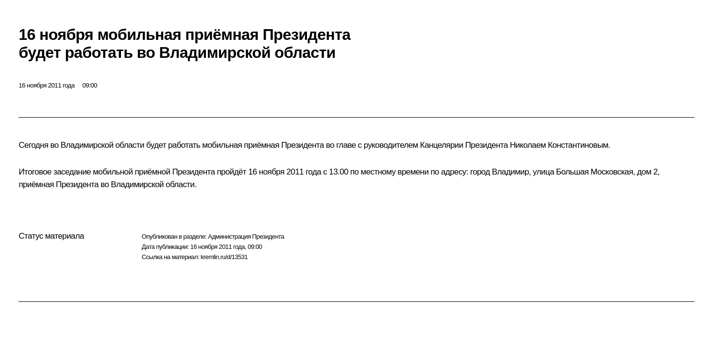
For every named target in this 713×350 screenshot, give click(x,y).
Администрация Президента (246, 236)
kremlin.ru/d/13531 (224, 257)
